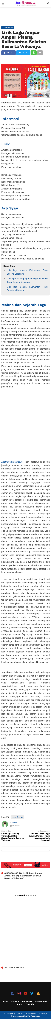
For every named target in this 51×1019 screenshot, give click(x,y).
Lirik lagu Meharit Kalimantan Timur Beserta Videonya (27, 272)
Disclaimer (27, 1001)
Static (19, 1004)
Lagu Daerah (17, 817)
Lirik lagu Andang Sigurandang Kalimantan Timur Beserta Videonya (27, 280)
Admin (15, 822)
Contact (15, 1001)
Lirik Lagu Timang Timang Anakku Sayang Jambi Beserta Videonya (12, 837)
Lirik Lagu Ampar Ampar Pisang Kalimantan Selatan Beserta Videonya (23, 39)
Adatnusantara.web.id (11, 462)
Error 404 (29, 1004)
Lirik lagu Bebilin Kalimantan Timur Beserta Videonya (27, 289)
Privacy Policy (42, 1001)
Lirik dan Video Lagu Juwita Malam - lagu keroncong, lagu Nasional (39, 837)
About (5, 1001)
